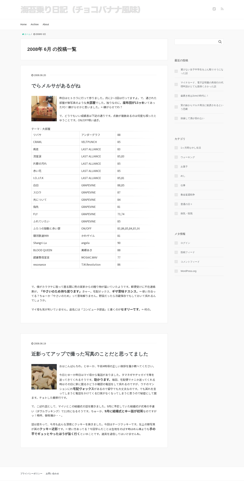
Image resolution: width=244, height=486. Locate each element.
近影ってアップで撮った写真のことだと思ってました (89, 345)
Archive (35, 24)
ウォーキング (188, 157)
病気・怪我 (186, 213)
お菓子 (184, 166)
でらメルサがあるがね (55, 85)
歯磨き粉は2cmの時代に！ (195, 95)
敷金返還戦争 (188, 194)
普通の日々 (186, 204)
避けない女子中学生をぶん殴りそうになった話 (202, 71)
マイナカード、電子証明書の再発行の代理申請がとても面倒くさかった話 (202, 84)
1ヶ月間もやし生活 (191, 147)
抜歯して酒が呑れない (192, 118)
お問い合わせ (52, 465)
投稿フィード (188, 252)
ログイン (185, 243)
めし (183, 175)
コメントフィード (190, 261)
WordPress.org (188, 271)
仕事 (183, 185)
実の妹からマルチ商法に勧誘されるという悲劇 (202, 107)
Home (23, 24)
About (46, 24)
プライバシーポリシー (31, 465)
